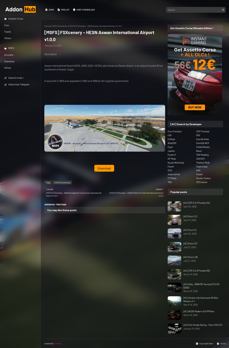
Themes (57, 343)
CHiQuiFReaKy (203, 147)
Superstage (201, 166)
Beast (199, 151)
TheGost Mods (203, 162)
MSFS (9, 48)
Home (49, 9)
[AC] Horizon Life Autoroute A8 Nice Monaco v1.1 (200, 299)
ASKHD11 (200, 158)
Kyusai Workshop (176, 162)
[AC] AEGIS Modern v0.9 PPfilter (198, 311)
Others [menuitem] (7, 38)
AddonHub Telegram (16, 84)
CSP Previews (202, 131)
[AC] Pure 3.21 (190, 216)
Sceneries (9, 61)
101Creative (201, 182)
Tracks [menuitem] (7, 31)
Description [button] (50, 54)
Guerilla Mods (202, 139)
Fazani (171, 166)
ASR (198, 170)
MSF (198, 135)
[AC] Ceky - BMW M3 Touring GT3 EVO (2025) (201, 286)
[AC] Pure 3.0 (189, 230)
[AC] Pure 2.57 (190, 243)
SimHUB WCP (202, 143)
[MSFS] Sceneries (59, 26)
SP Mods (172, 158)
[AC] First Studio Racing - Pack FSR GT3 (202, 325)
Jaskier (171, 151)
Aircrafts (8, 54)
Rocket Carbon (203, 178)
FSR (170, 135)
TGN (170, 182)
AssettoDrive (174, 174)
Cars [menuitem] (6, 25)
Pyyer (170, 147)
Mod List (63, 9)
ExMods (171, 139)
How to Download (84, 9)
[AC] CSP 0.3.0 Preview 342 (196, 202)
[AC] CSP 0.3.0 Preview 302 (196, 270)
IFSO (170, 170)
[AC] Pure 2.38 (190, 257)
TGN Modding (202, 154)
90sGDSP (172, 143)
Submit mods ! (14, 77)
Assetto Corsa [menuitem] (13, 18)
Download (104, 168)
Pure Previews (174, 131)
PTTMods (172, 178)
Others (7, 67)
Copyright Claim (204, 343)
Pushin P (172, 154)
